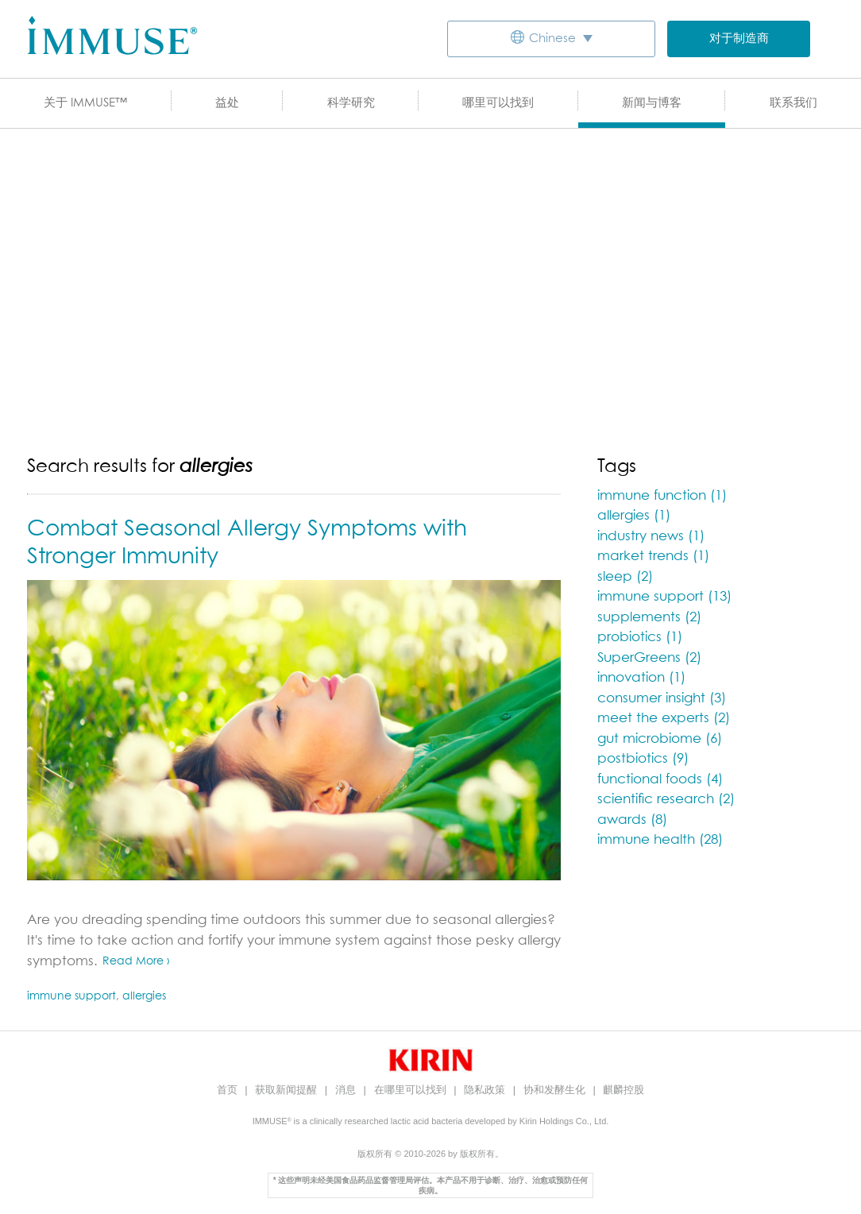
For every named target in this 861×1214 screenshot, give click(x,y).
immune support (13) (664, 597)
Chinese (552, 38)
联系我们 (793, 103)
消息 (347, 1090)
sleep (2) (625, 577)
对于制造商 (739, 38)
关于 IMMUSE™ (85, 103)
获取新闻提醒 (287, 1090)
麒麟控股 (623, 1090)
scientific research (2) (666, 799)
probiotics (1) (639, 637)
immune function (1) (662, 496)
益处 (227, 103)
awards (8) (632, 820)
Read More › (136, 961)
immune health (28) (660, 840)
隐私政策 (486, 1090)
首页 (229, 1090)
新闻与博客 (651, 103)
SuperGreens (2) (649, 658)
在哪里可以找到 (412, 1090)
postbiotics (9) (643, 759)
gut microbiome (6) (659, 739)
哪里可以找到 (498, 103)
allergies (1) (633, 516)
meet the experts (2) (663, 718)
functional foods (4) (660, 780)
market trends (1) (653, 556)
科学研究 (351, 103)
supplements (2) (649, 617)
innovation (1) (641, 678)
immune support (71, 996)
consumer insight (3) (661, 699)
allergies (144, 996)
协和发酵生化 (556, 1090)
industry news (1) (651, 536)
